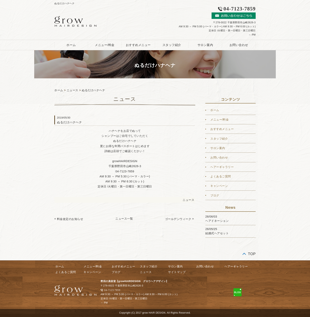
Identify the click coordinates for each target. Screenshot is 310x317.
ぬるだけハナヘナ (93, 90)
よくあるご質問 (220, 176)
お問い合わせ (238, 45)
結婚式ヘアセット (217, 233)
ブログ (214, 195)
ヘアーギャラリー (222, 167)
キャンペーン (219, 185)
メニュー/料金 (105, 45)
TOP (252, 254)
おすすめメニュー (138, 45)
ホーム (71, 45)
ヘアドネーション (217, 220)
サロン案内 (205, 45)
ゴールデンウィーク (178, 219)
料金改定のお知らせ (70, 219)
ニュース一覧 (124, 218)
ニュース (72, 90)
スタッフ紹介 (171, 45)
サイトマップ (177, 272)
